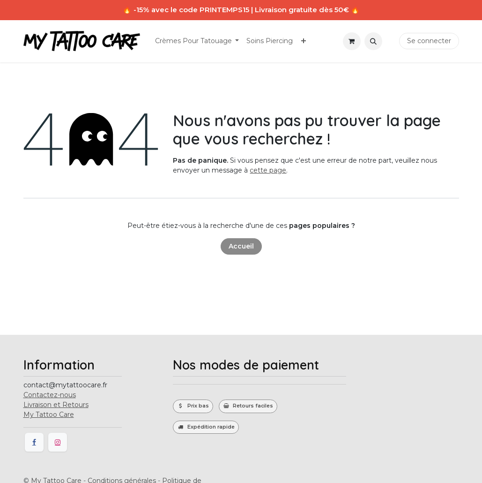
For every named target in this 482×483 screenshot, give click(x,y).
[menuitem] (197, 41)
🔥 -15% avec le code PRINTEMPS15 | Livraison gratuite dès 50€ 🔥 (241, 9)
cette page (268, 170)
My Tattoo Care (48, 414)
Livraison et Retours (56, 404)
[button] (373, 41)
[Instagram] (57, 442)
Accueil (241, 246)
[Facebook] (34, 442)
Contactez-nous (49, 395)
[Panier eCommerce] (352, 41)
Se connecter (429, 41)
